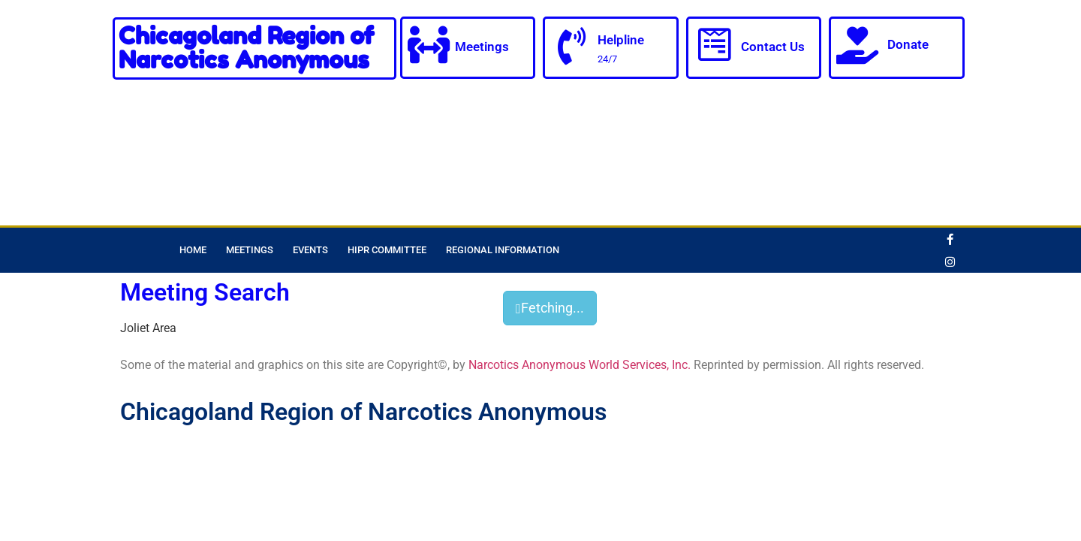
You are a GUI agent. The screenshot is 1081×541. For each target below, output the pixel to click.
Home (192, 249)
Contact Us (773, 46)
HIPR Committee (387, 249)
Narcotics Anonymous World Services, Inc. (579, 365)
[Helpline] (571, 46)
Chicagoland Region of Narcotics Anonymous (246, 47)
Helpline (621, 39)
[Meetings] (428, 45)
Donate (908, 44)
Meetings (482, 46)
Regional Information (502, 249)
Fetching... (550, 308)
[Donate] (857, 45)
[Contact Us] (714, 45)
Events (310, 249)
